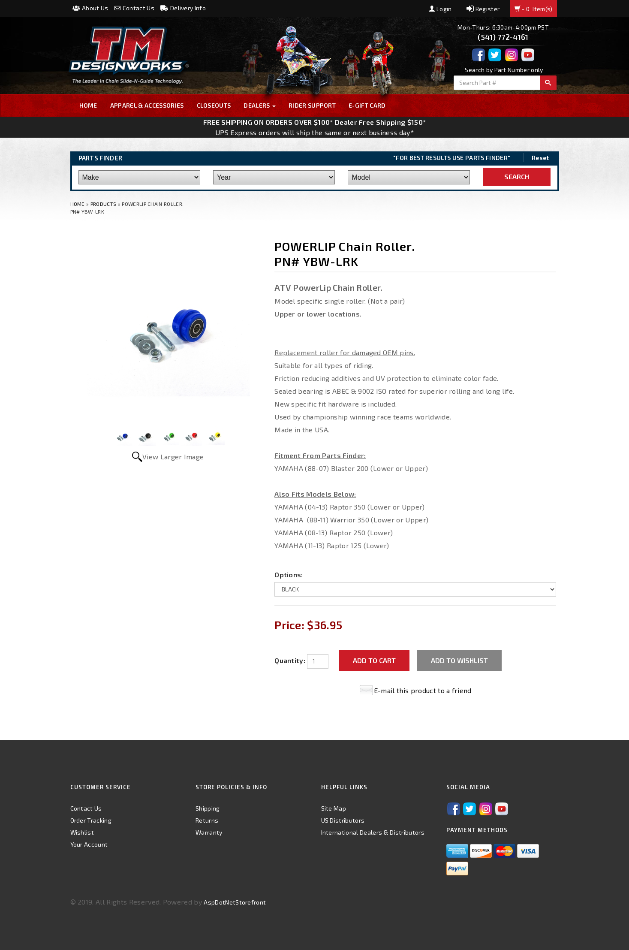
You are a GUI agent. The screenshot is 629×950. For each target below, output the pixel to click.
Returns (207, 820)
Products (103, 204)
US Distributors (343, 820)
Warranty (209, 832)
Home (88, 105)
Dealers (260, 105)
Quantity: (289, 660)
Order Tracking (90, 820)
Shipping (208, 808)
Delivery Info (183, 8)
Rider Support (312, 105)
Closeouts (214, 105)
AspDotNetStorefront (235, 902)
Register (483, 8)
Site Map (333, 808)
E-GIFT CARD (367, 105)
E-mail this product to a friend (423, 690)
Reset (540, 157)
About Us (90, 8)
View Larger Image (173, 456)
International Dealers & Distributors (373, 832)
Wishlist (82, 832)
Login (440, 8)
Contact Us (134, 8)
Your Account (89, 844)
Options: (288, 574)
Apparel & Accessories (147, 105)
